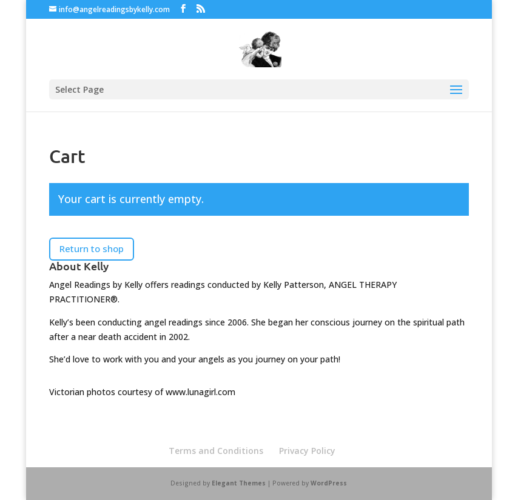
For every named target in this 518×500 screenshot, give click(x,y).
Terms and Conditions (216, 450)
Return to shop (91, 248)
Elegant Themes (239, 483)
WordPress (329, 483)
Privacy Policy (307, 450)
